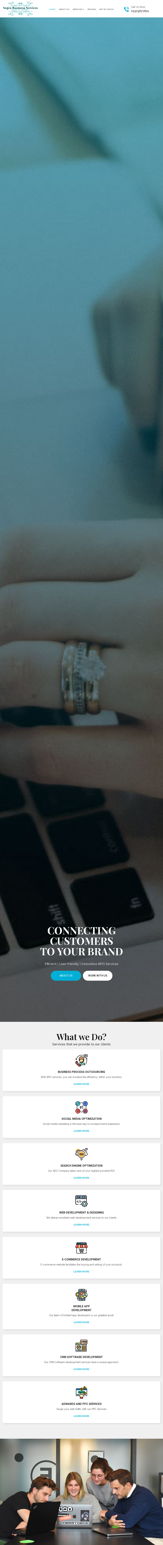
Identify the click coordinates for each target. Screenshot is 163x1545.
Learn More (81, 1083)
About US (64, 9)
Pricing (92, 9)
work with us (97, 975)
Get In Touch (106, 9)
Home (52, 9)
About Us (65, 975)
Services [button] (78, 9)
